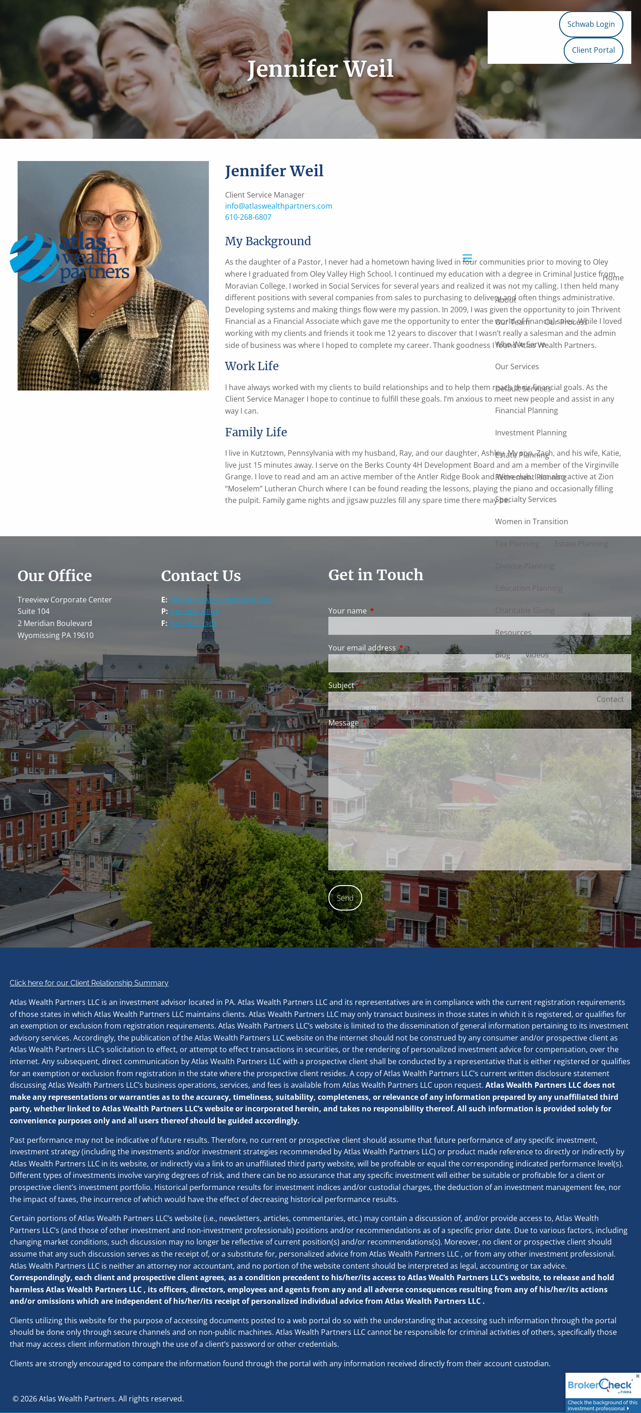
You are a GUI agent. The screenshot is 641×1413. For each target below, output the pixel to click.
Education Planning (529, 588)
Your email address (399, 648)
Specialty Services (526, 499)
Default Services (523, 389)
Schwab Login (591, 24)
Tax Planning (517, 544)
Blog (502, 655)
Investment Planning (531, 433)
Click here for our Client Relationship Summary (89, 983)
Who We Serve (520, 344)
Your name (384, 611)
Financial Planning (526, 410)
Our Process (566, 322)
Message (381, 723)
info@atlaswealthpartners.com (221, 599)
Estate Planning (522, 455)
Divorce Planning (524, 566)
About (505, 300)
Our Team (512, 322)
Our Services (517, 366)
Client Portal (593, 50)
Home (613, 278)
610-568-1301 (193, 623)
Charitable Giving (525, 610)
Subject (378, 685)
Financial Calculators (531, 677)
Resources (513, 632)
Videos (537, 655)
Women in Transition (531, 521)
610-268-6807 (194, 611)
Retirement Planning (531, 477)
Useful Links (602, 677)
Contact (610, 699)
